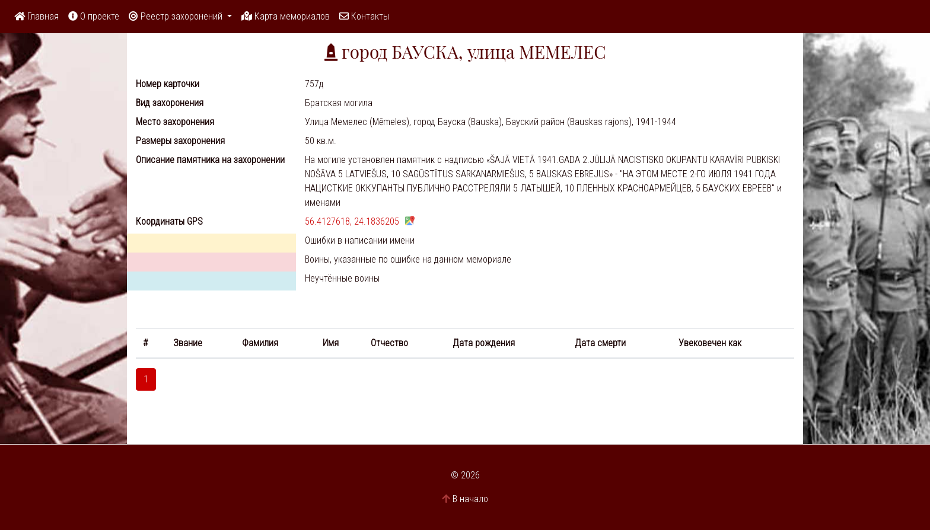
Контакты (364, 16)
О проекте (93, 16)
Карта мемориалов (285, 16)
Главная (36, 16)
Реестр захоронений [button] (177, 16)
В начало (470, 499)
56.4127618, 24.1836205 (352, 221)
